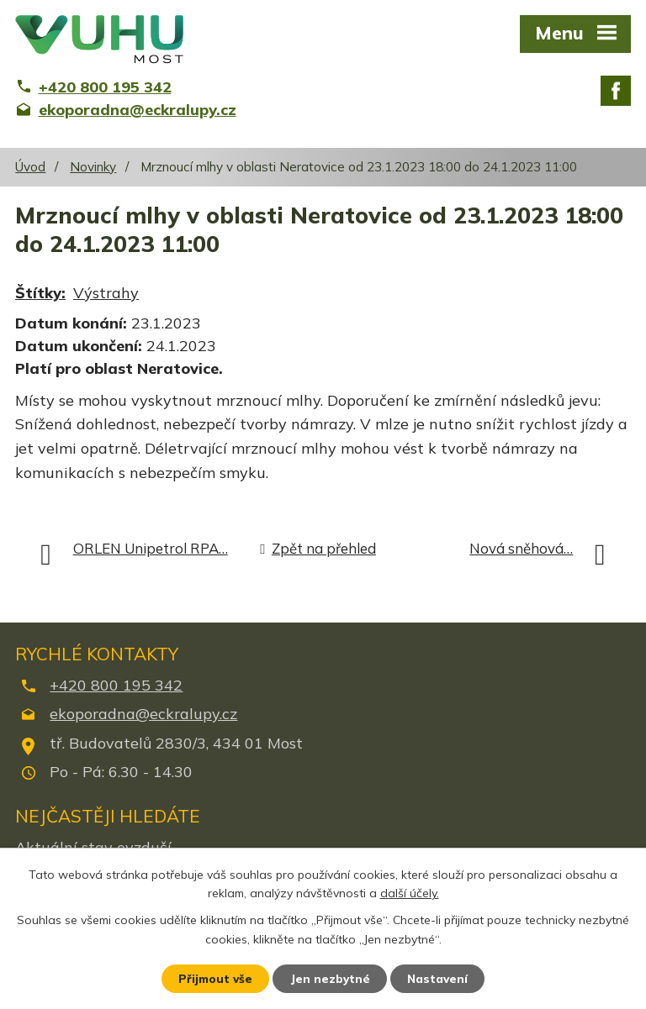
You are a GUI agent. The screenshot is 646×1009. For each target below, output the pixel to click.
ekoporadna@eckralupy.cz (143, 713)
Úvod (30, 167)
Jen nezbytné (330, 977)
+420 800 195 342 (116, 685)
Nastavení (441, 977)
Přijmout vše (213, 977)
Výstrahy (106, 292)
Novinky (93, 167)
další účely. (409, 892)
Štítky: (40, 292)
